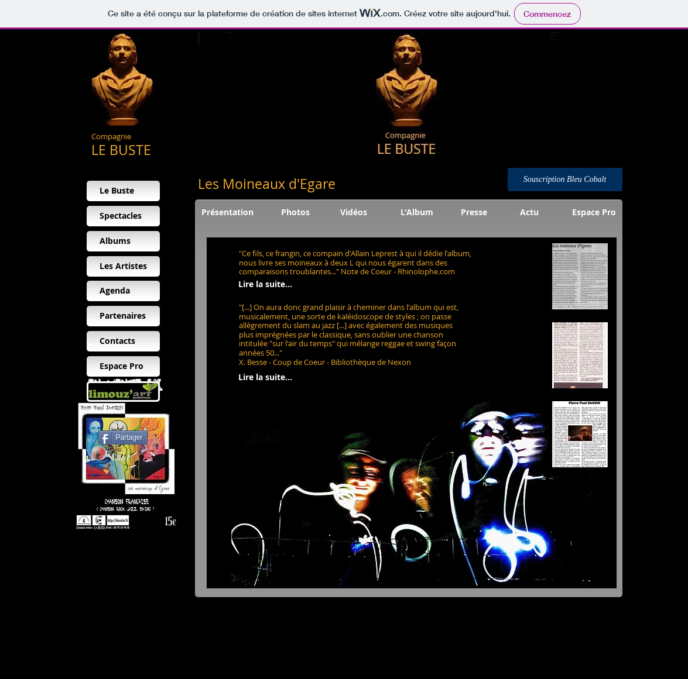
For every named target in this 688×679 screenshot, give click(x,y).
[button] (580, 276)
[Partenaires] (123, 316)
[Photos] (295, 212)
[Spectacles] (123, 216)
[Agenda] (123, 291)
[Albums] (123, 241)
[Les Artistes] (123, 266)
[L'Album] (417, 212)
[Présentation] (228, 212)
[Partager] (123, 437)
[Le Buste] (123, 191)
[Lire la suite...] (265, 284)
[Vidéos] (353, 212)
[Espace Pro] (594, 212)
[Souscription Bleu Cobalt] (565, 179)
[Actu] (529, 212)
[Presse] (474, 212)
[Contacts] (123, 341)
